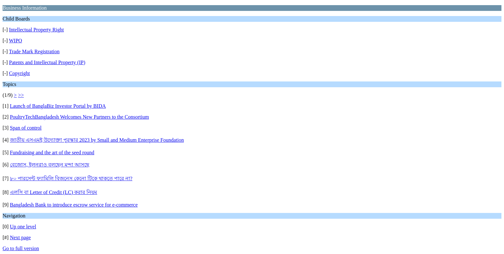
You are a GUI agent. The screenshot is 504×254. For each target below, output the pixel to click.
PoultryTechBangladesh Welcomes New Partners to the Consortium (79, 117)
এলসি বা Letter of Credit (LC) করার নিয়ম (53, 192)
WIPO (15, 40)
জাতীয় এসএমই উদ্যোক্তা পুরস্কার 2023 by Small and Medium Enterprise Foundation (97, 140)
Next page (20, 237)
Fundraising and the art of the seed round (52, 152)
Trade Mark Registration (34, 51)
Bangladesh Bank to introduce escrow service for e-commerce (74, 204)
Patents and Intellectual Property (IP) (47, 62)
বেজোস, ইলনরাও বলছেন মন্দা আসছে (49, 164)
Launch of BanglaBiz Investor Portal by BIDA (58, 106)
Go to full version (21, 248)
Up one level (23, 226)
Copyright (19, 73)
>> (21, 95)
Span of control (26, 128)
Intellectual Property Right (36, 29)
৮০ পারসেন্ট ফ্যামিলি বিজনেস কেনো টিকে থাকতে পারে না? (71, 178)
